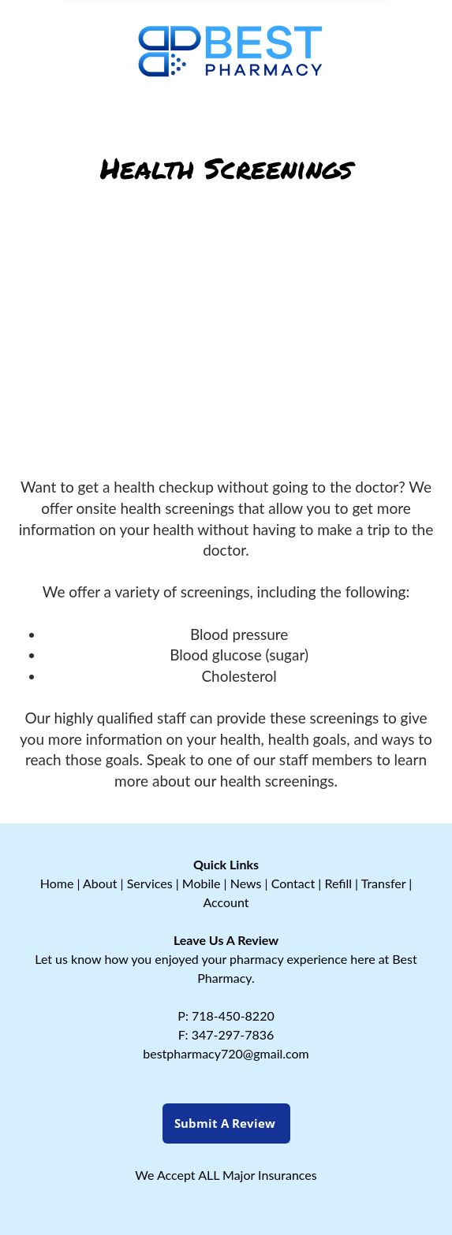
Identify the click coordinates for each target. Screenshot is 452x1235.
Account (225, 902)
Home (57, 883)
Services (150, 883)
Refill (338, 883)
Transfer (383, 883)
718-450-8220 (233, 1015)
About (100, 883)
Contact (293, 883)
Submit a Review (226, 1123)
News (246, 883)
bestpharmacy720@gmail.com (226, 1053)
